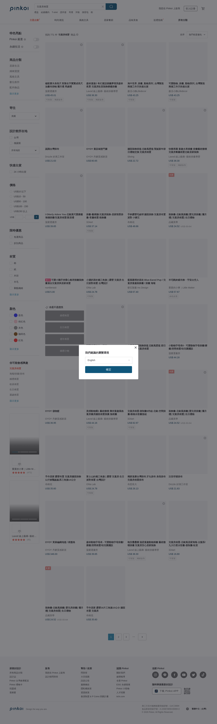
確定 (108, 369)
